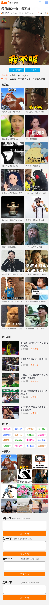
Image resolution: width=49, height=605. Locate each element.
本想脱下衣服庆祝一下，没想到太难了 (34, 344)
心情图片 (7, 446)
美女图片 (42, 435)
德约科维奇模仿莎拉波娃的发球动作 (34, 392)
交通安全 (18, 435)
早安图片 (30, 440)
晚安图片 (30, 446)
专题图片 (30, 435)
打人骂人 (42, 429)
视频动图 (7, 429)
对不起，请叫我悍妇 (10, 166)
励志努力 (42, 440)
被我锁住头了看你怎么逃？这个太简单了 (34, 408)
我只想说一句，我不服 (35, 112)
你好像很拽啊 (31, 139)
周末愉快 (18, 446)
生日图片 (42, 446)
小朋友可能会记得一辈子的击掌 (34, 360)
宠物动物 (7, 435)
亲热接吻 (18, 440)
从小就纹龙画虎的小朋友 (12, 220)
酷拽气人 (5, 13)
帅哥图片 (7, 440)
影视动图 (18, 429)
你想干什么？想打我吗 (35, 328)
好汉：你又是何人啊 (34, 247)
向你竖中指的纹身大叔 (35, 220)
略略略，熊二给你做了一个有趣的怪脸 (27, 79)
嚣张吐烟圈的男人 (9, 247)
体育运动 (34, 349)
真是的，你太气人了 (19, 75)
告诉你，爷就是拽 (33, 166)
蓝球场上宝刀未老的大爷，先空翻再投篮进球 (34, 376)
